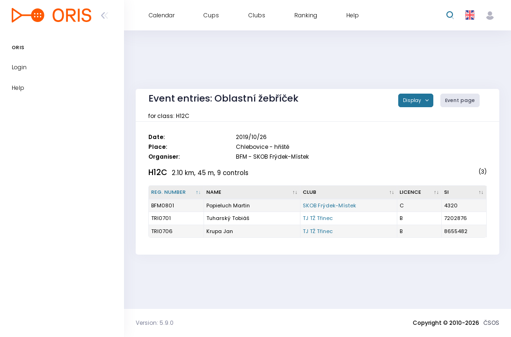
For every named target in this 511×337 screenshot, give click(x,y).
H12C (157, 172)
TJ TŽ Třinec (318, 218)
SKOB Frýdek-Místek (329, 205)
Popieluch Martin (228, 205)
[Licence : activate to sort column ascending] (419, 192)
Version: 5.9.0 (155, 323)
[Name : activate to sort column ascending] (252, 192)
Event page (460, 100)
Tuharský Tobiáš (227, 218)
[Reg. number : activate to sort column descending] (176, 192)
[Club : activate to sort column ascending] (348, 192)
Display (413, 100)
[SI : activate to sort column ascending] (464, 192)
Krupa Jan (219, 231)
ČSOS (491, 323)
